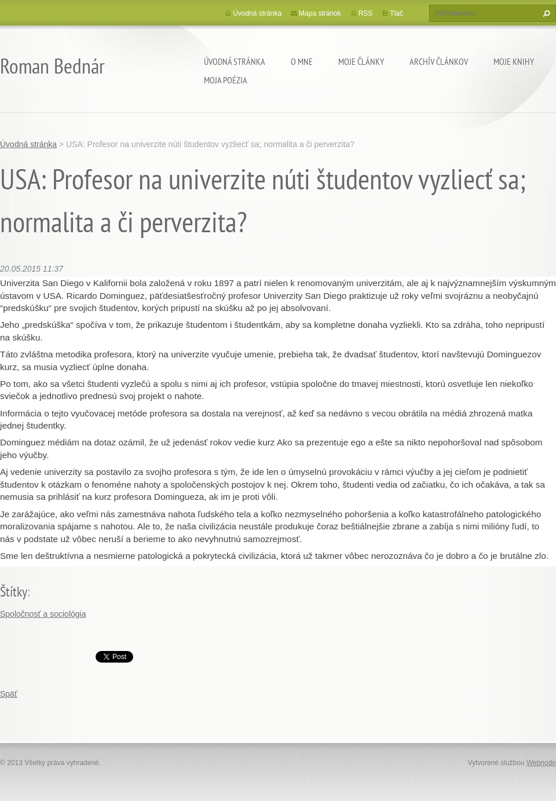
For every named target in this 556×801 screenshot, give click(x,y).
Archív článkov (438, 61)
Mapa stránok (320, 13)
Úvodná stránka (234, 61)
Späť (8, 693)
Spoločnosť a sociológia (43, 614)
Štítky (13, 592)
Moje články (361, 61)
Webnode (541, 763)
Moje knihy (513, 61)
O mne (302, 61)
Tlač (396, 13)
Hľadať (545, 13)
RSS (366, 13)
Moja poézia (225, 80)
